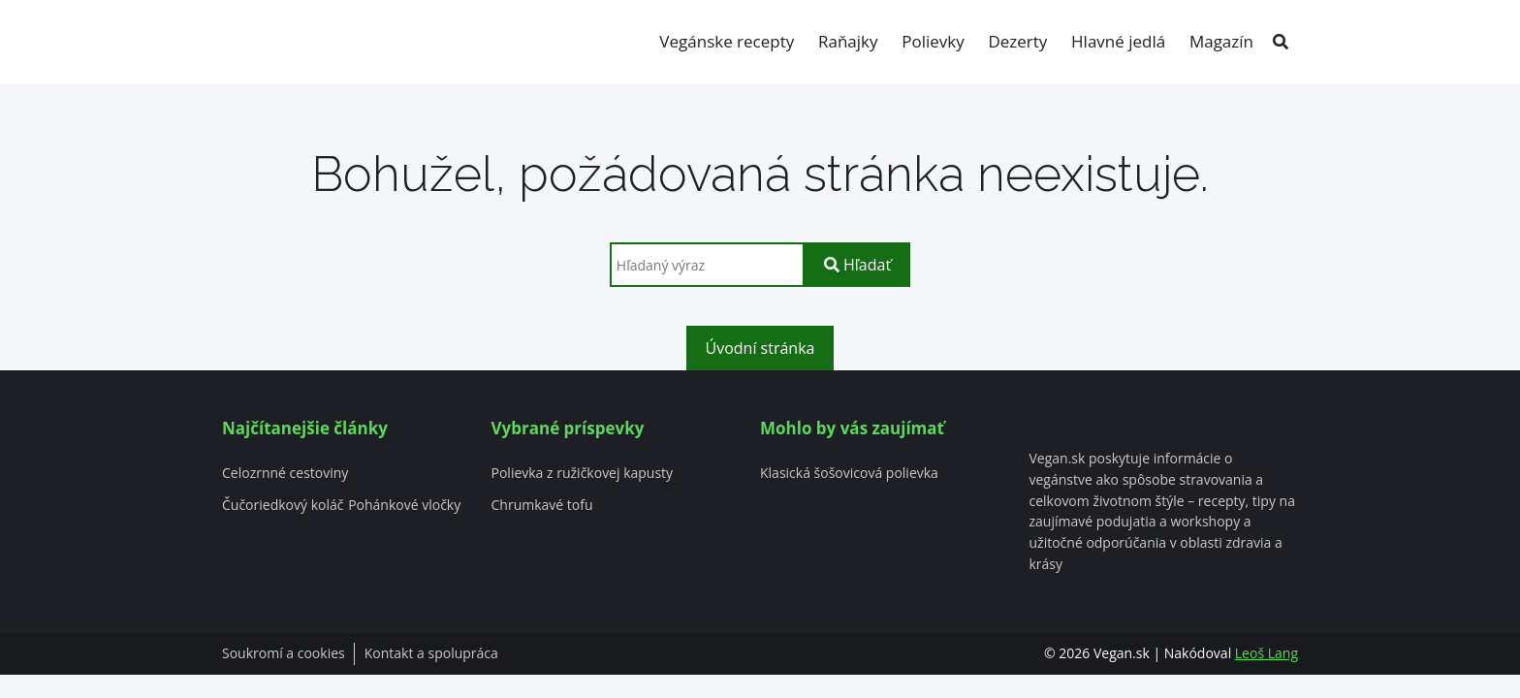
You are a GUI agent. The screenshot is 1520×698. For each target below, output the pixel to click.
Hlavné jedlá (1118, 41)
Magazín (1221, 41)
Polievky (933, 41)
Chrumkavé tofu (542, 505)
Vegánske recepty (726, 41)
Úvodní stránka (760, 348)
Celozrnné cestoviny (285, 473)
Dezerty (1017, 41)
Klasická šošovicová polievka (849, 473)
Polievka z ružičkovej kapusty (582, 473)
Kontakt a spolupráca (431, 654)
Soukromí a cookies (283, 654)
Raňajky (848, 41)
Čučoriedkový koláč (282, 505)
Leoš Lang (1266, 653)
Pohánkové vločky (404, 505)
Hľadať (857, 264)
